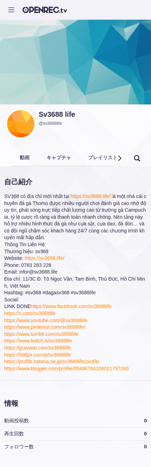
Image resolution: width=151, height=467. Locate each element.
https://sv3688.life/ (44, 258)
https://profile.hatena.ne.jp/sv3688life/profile (51, 361)
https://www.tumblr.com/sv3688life (41, 334)
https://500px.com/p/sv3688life (37, 355)
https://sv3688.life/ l (92, 196)
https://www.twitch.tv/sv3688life (38, 341)
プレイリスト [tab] (103, 157)
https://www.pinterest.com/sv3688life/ (44, 327)
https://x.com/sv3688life (30, 313)
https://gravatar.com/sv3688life (37, 348)
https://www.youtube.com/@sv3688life (46, 320)
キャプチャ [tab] (58, 157)
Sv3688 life (57, 114)
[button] (119, 158)
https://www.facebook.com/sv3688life (71, 306)
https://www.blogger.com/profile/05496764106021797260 (66, 368)
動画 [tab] (25, 157)
